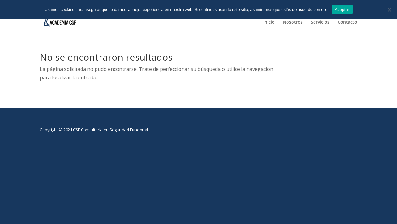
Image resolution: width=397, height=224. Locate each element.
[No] (389, 10)
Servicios (320, 22)
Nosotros (293, 22)
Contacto (347, 22)
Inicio (269, 22)
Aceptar (342, 9)
